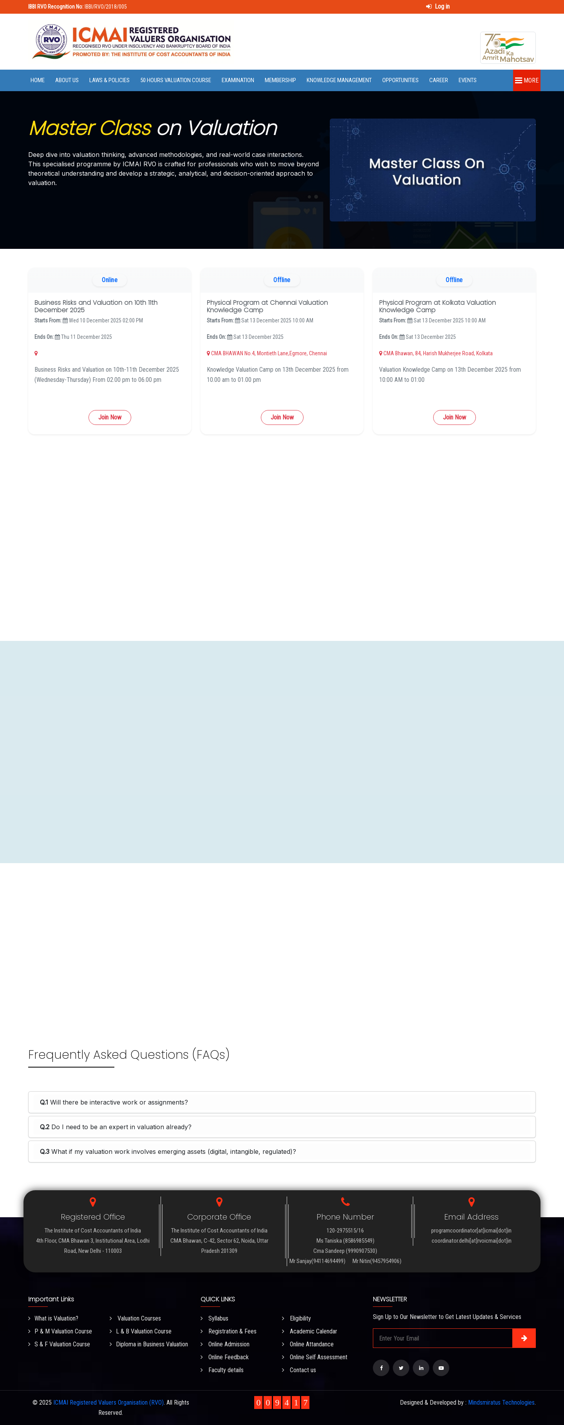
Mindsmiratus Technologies (501, 1402)
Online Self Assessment (314, 1357)
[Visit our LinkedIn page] (421, 1368)
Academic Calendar (309, 1331)
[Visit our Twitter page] (401, 1368)
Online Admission (225, 1344)
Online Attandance (308, 1344)
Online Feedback (225, 1357)
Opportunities (400, 80)
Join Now (109, 417)
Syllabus (214, 1318)
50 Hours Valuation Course (175, 80)
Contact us (299, 1370)
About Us (67, 80)
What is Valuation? (53, 1318)
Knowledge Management (339, 80)
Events (468, 80)
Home (38, 80)
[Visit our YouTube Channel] (441, 1368)
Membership (280, 80)
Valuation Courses (135, 1318)
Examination (238, 80)
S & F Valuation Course (59, 1344)
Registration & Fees (229, 1331)
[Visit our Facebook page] (381, 1368)
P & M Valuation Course (60, 1331)
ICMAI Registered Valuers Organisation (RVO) (108, 1402)
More (527, 80)
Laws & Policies (109, 80)
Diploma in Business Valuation (149, 1344)
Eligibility (296, 1318)
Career (438, 80)
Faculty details (222, 1370)
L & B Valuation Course (141, 1331)
